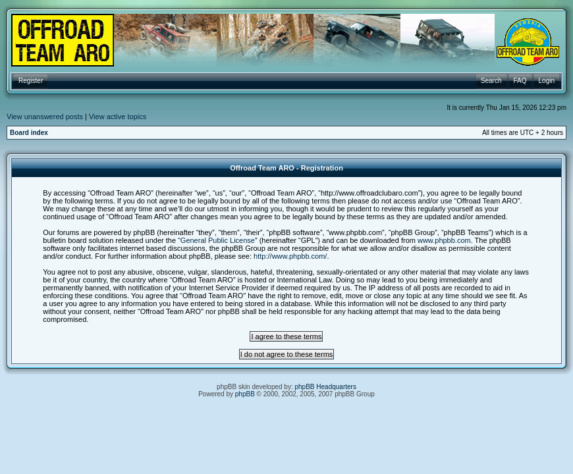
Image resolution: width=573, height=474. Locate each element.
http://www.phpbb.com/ (290, 256)
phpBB (245, 394)
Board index (29, 132)
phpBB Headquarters (325, 386)
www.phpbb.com (444, 240)
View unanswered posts (45, 116)
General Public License (217, 240)
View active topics (117, 116)
